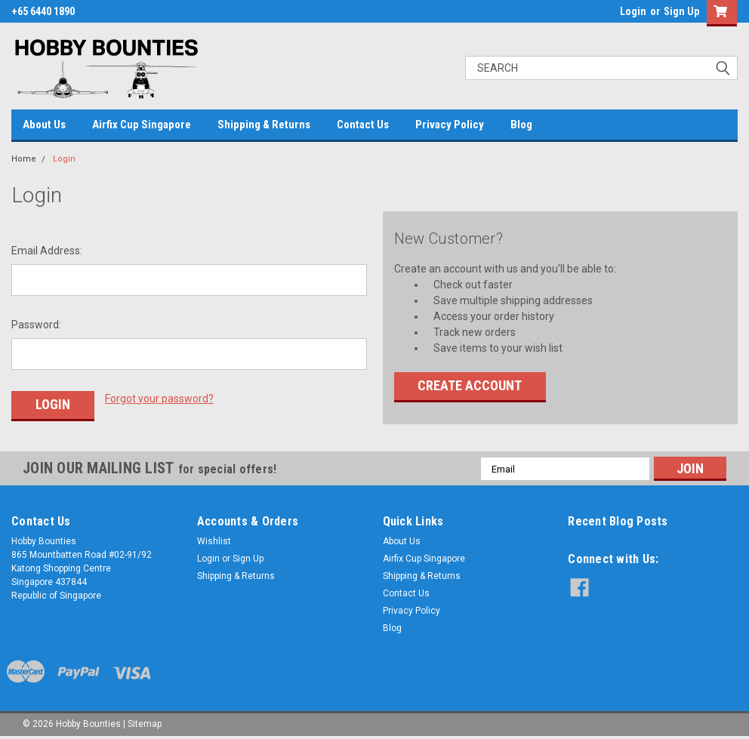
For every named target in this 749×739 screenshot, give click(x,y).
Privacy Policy (449, 124)
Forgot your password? (159, 399)
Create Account (470, 385)
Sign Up (681, 11)
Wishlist (214, 541)
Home (23, 159)
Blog (521, 124)
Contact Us (363, 124)
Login (633, 11)
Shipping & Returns (263, 124)
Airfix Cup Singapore (141, 124)
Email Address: (46, 251)
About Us (44, 124)
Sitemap (145, 724)
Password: (36, 325)
